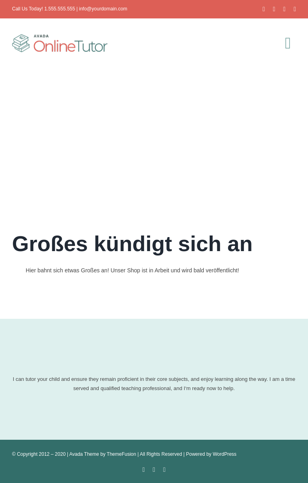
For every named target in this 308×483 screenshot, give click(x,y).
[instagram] (284, 9)
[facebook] (264, 9)
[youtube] (295, 9)
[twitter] (274, 9)
